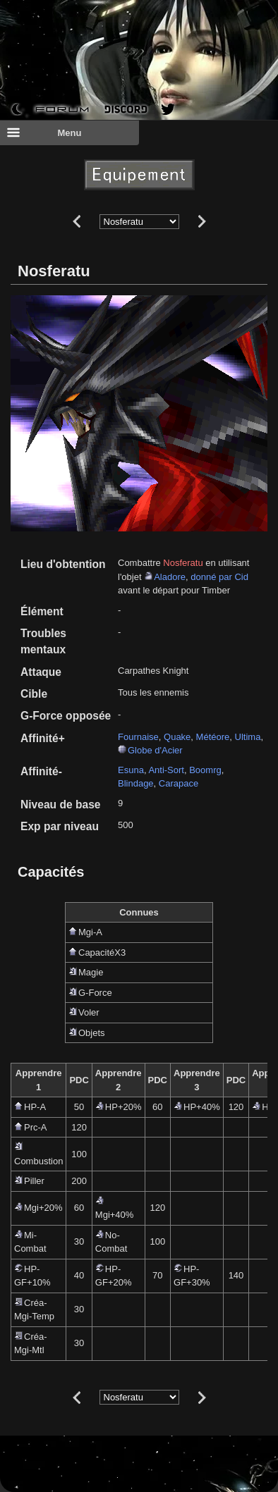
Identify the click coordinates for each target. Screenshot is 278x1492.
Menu (43, 132)
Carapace (178, 783)
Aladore (170, 577)
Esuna (131, 770)
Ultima (248, 737)
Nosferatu (183, 562)
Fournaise (138, 737)
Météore (213, 737)
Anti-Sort (166, 770)
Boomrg (205, 770)
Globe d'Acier (155, 750)
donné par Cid (219, 577)
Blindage (136, 783)
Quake (177, 737)
